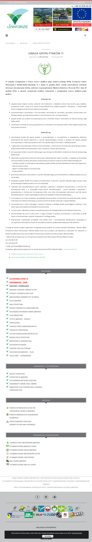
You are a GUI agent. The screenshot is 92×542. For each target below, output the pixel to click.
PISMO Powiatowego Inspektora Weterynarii (26, 254)
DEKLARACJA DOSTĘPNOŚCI (46, 527)
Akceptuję (47, 536)
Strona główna (10, 43)
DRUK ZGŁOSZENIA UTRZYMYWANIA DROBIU (28, 257)
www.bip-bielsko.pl (70, 249)
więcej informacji (77, 533)
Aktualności (24, 43)
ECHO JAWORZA (79, 2)
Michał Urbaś (43, 57)
